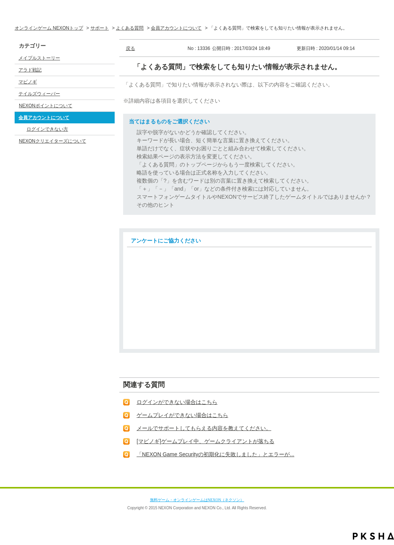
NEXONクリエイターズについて (52, 141)
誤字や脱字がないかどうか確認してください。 (193, 132)
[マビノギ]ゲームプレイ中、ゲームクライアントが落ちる (205, 441)
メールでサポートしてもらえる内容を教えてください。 (204, 428)
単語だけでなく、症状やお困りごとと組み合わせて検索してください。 (223, 148)
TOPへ (359, 479)
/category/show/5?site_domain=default (108, 93)
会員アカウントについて (176, 28)
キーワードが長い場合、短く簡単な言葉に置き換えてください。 (215, 140)
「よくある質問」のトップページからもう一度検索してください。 (217, 164)
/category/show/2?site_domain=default (108, 58)
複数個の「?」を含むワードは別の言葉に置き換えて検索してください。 (224, 181)
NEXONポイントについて (45, 105)
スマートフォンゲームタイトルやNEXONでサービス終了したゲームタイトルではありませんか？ (254, 197)
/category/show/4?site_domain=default (108, 81)
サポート (99, 28)
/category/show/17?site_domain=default (108, 117)
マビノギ (27, 82)
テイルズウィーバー (39, 93)
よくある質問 (130, 28)
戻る (130, 48)
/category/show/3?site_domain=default (108, 69)
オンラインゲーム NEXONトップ (49, 28)
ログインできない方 (47, 129)
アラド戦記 (30, 70)
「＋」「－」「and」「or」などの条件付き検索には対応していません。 (224, 189)
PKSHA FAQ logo (373, 536)
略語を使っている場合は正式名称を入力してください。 (204, 172)
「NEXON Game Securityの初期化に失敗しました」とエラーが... (215, 454)
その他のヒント (155, 205)
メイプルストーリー (39, 58)
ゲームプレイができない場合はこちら (182, 415)
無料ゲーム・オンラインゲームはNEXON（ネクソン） (197, 500)
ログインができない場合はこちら (177, 402)
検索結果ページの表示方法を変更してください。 (196, 156)
